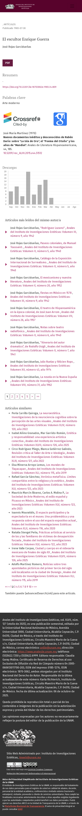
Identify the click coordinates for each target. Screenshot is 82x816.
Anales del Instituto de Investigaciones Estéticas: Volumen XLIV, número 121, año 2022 (43, 456)
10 (30, 586)
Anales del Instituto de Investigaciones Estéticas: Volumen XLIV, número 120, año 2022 (44, 425)
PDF (7, 62)
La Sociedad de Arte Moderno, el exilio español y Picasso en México (40, 496)
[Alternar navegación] (72, 6)
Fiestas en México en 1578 (56, 292)
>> (38, 396)
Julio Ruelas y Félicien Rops (57, 361)
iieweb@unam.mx (30, 757)
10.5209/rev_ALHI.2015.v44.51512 (22, 153)
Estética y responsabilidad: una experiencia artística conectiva (44, 437)
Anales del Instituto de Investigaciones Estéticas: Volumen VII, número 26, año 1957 (42, 316)
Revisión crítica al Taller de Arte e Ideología (38, 453)
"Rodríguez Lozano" (52, 228)
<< (6, 586)
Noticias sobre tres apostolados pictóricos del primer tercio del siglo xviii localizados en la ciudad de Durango (42, 568)
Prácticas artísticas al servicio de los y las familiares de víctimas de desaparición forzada (43, 536)
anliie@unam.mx (50, 647)
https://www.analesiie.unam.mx (37, 651)
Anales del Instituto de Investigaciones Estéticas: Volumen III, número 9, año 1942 (43, 231)
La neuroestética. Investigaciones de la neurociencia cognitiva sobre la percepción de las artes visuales (44, 417)
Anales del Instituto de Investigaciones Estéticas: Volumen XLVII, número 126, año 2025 (44, 556)
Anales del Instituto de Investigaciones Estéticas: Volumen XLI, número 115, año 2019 (44, 576)
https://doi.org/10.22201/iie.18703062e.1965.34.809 (29, 87)
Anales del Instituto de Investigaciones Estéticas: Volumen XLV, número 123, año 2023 (43, 484)
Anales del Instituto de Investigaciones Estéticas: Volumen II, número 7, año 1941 (42, 350)
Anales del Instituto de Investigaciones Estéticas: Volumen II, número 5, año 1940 (43, 266)
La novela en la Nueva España (58, 377)
